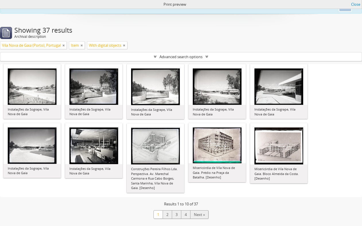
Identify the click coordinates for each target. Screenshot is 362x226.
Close (355, 4)
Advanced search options (181, 56)
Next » (199, 214)
